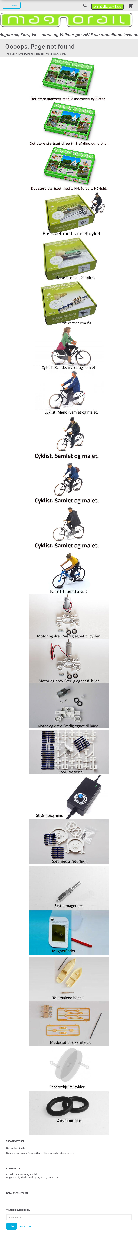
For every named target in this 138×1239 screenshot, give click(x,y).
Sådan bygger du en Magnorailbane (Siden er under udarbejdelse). (40, 1152)
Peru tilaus (25, 1226)
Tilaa (11, 1226)
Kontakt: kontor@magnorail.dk (22, 1174)
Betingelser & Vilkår (16, 1147)
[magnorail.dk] (66, 19)
